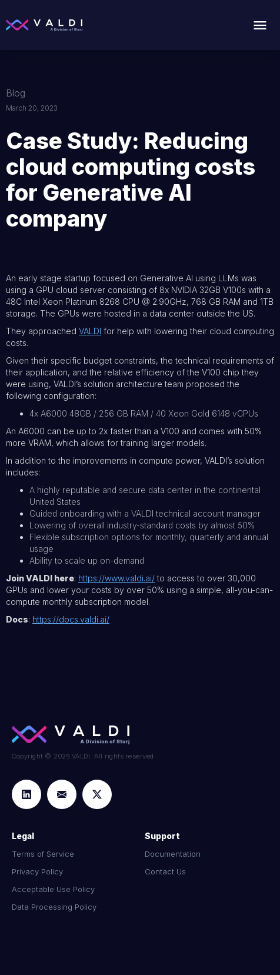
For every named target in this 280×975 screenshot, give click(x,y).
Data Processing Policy (54, 906)
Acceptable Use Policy (53, 889)
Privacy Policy (37, 871)
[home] (44, 25)
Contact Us (165, 871)
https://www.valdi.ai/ (116, 578)
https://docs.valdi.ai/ (70, 619)
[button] (260, 25)
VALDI (90, 331)
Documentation (173, 853)
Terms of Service (43, 853)
